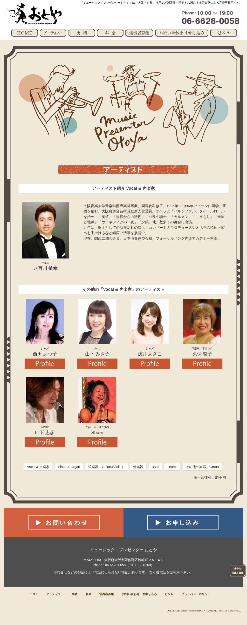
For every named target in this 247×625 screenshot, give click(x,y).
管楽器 (138, 467)
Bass (155, 467)
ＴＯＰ (33, 594)
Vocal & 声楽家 (38, 467)
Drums (172, 467)
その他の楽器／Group (202, 467)
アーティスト (55, 594)
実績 (74, 594)
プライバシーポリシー (195, 594)
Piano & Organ (69, 467)
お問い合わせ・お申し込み (139, 594)
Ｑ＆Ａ (169, 594)
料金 (88, 594)
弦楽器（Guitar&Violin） (106, 467)
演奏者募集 (106, 594)
